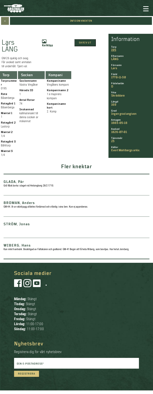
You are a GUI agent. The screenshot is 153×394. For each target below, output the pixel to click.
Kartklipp (47, 43)
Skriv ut (85, 42)
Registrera (26, 373)
